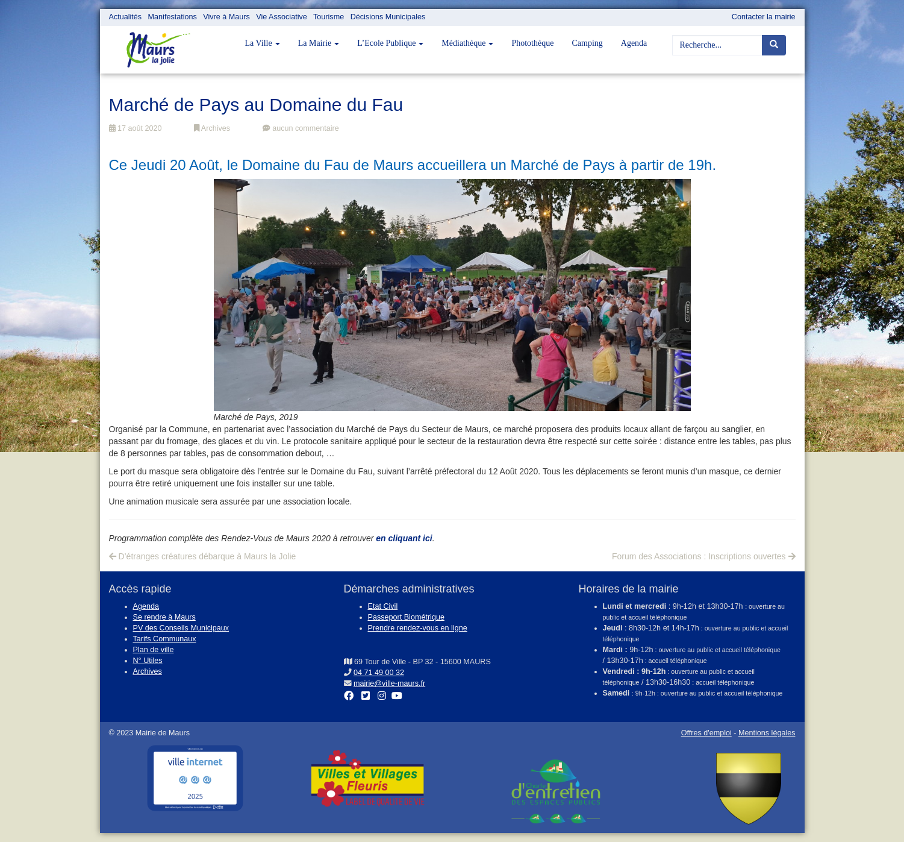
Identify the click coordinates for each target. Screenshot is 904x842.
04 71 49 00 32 (379, 672)
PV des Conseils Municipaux (181, 628)
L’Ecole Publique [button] (390, 43)
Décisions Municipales (388, 17)
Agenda (634, 43)
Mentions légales (767, 733)
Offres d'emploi (706, 733)
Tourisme (328, 17)
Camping (587, 43)
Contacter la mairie (764, 17)
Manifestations (172, 17)
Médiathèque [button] (467, 43)
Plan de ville (153, 650)
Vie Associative (281, 17)
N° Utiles (148, 660)
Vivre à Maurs (226, 17)
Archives (212, 128)
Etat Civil (383, 606)
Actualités (125, 17)
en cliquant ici (404, 538)
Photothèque (532, 43)
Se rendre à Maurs (164, 617)
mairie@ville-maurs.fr (389, 683)
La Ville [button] (262, 43)
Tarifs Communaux (164, 639)
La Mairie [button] (319, 43)
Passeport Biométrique (406, 617)
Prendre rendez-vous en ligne (417, 628)
